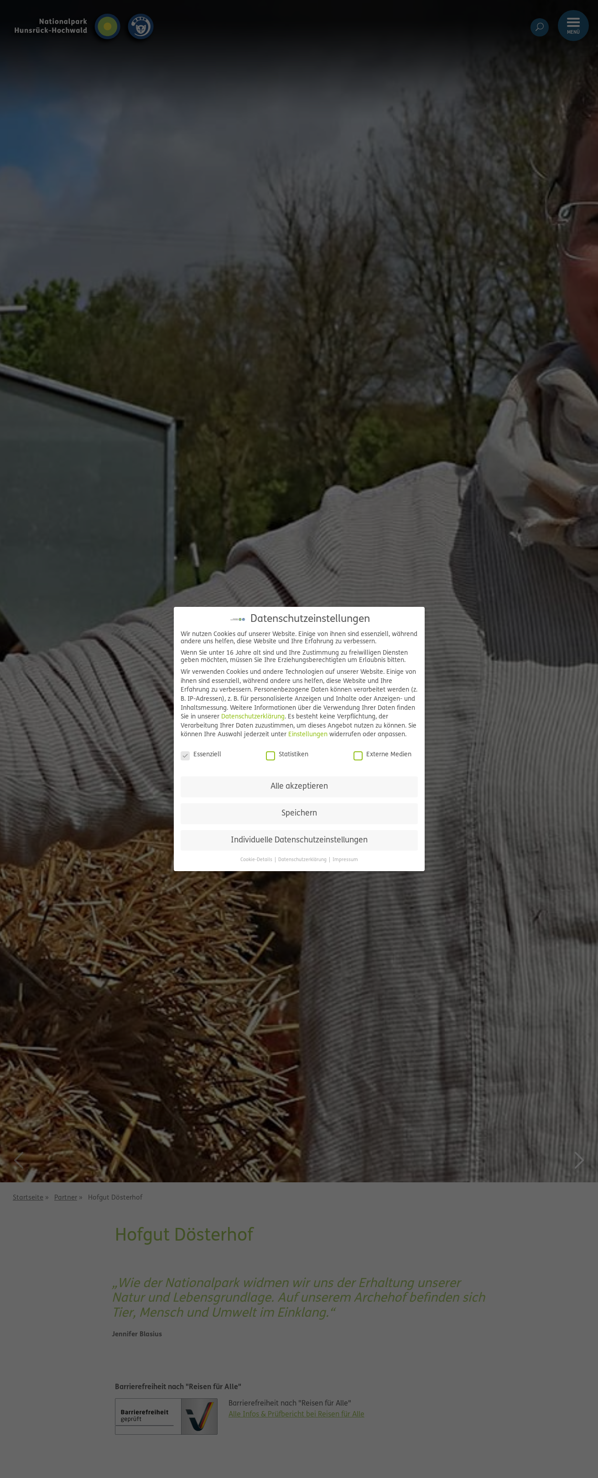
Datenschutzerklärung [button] (303, 859)
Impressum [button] (345, 859)
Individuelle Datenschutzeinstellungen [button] (299, 840)
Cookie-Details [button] (257, 859)
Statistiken (287, 755)
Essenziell (201, 755)
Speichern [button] (299, 813)
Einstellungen (308, 734)
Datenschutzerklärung (253, 716)
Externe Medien (382, 755)
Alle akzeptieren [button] (299, 786)
